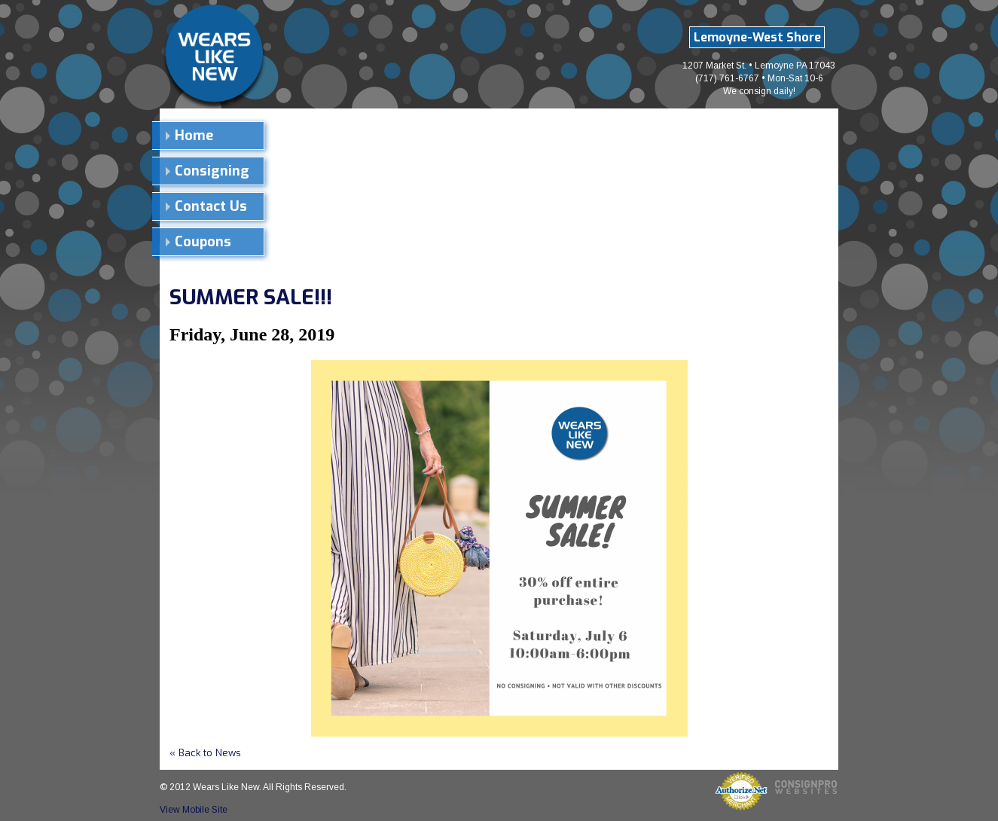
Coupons (203, 242)
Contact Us (211, 206)
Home (194, 136)
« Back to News (205, 752)
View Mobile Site (193, 809)
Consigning (212, 171)
